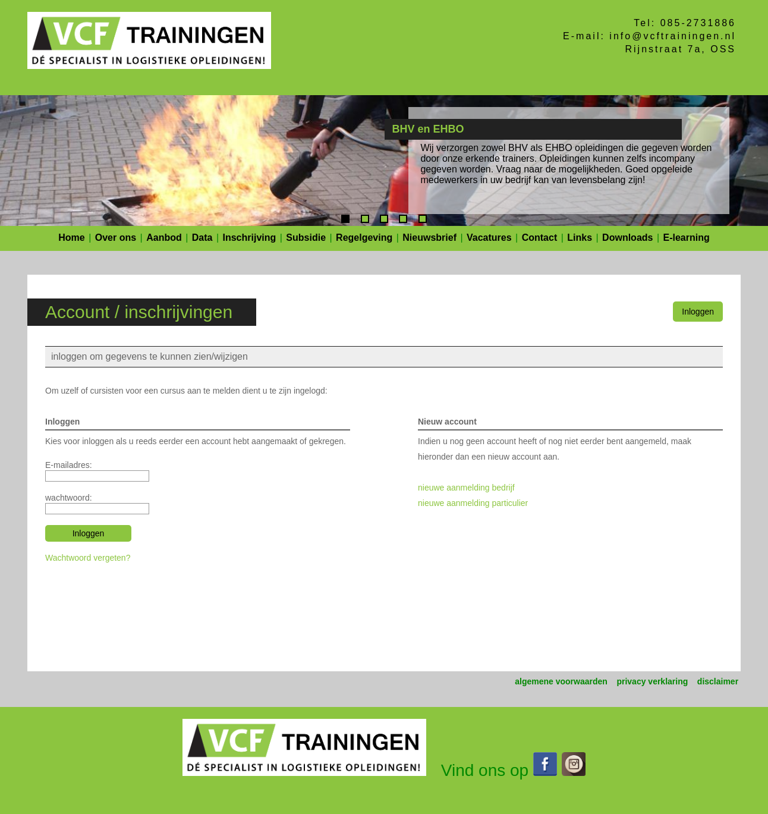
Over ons (115, 237)
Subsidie (306, 237)
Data (202, 237)
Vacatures (489, 237)
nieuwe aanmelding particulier (473, 503)
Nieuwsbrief (429, 237)
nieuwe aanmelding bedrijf (466, 487)
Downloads (627, 237)
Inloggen (698, 311)
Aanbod (164, 237)
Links (579, 237)
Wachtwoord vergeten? (87, 557)
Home (71, 237)
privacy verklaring (652, 681)
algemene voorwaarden (561, 681)
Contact (540, 237)
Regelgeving (364, 237)
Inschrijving (249, 237)
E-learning (686, 237)
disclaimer (717, 681)
